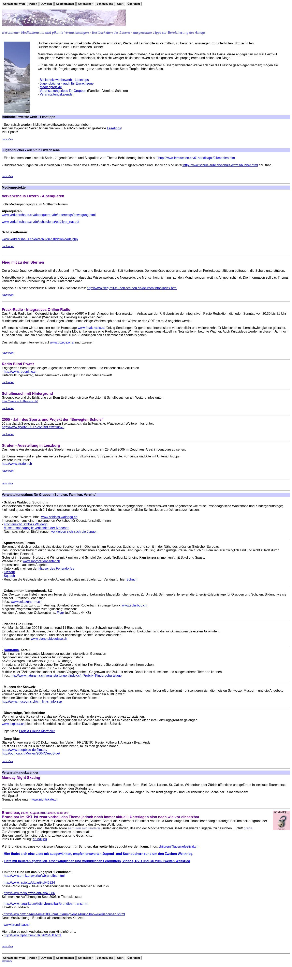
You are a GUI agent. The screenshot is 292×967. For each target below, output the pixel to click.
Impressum (7, 961)
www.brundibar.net (17, 924)
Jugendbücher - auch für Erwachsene (67, 83)
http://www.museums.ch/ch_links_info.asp (32, 701)
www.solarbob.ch (134, 605)
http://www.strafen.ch (17, 463)
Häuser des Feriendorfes (56, 568)
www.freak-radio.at (91, 327)
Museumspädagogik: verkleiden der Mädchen (36, 528)
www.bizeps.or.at (62, 342)
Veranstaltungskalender (57, 94)
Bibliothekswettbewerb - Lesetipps (64, 80)
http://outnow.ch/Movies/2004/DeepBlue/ (31, 753)
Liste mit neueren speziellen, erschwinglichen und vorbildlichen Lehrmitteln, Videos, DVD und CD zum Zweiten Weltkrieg (97, 861)
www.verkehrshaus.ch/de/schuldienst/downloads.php (40, 239)
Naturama (11, 650)
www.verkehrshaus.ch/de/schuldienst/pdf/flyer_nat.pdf (40, 221)
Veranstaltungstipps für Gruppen (63, 90)
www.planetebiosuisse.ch (49, 638)
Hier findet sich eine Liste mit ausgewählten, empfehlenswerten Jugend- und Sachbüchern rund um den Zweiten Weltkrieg (98, 853)
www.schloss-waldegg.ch (59, 517)
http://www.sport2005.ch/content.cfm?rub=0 (33, 427)
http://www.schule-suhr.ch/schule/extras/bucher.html (220, 165)
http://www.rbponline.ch (20, 371)
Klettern (9, 572)
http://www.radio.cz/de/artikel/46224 (29, 882)
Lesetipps (114, 128)
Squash (9, 575)
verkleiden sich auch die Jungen (74, 531)
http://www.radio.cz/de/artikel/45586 (29, 893)
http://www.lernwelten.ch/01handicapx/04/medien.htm (196, 158)
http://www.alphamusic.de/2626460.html (32, 935)
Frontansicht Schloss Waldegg (26, 524)
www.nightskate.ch (44, 799)
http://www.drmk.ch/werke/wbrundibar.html (34, 875)
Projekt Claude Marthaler (37, 731)
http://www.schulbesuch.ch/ (20, 401)
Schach (132, 579)
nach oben (7, 139)
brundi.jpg (40, 839)
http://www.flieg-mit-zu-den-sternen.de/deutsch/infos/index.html (132, 288)
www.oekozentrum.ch (26, 601)
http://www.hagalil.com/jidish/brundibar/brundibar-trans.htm (46, 903)
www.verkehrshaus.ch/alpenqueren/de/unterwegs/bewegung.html (49, 215)
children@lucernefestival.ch (178, 846)
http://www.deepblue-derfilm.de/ (24, 749)
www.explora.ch (13, 724)
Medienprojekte (51, 87)
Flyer (61, 612)
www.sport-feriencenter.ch (41, 561)
